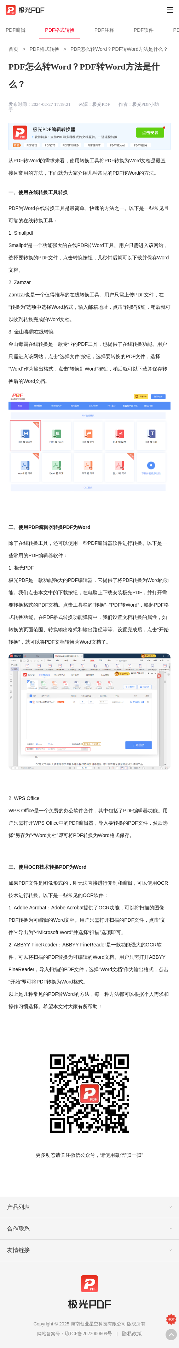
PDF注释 (104, 30)
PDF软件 (144, 30)
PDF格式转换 (60, 30)
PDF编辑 (15, 30)
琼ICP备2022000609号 (88, 1333)
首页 (13, 49)
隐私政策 (132, 1333)
